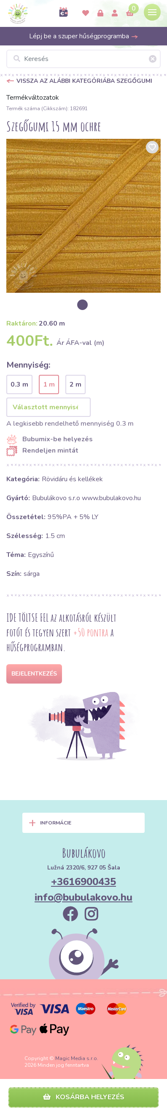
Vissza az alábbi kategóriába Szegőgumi (84, 81)
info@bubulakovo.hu (83, 897)
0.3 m (19, 384)
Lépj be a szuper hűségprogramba (83, 36)
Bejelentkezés (34, 674)
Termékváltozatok (32, 97)
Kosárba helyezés (83, 1097)
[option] (83, 216)
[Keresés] (83, 59)
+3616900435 (83, 881)
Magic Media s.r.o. (76, 1058)
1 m (49, 384)
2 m (75, 384)
